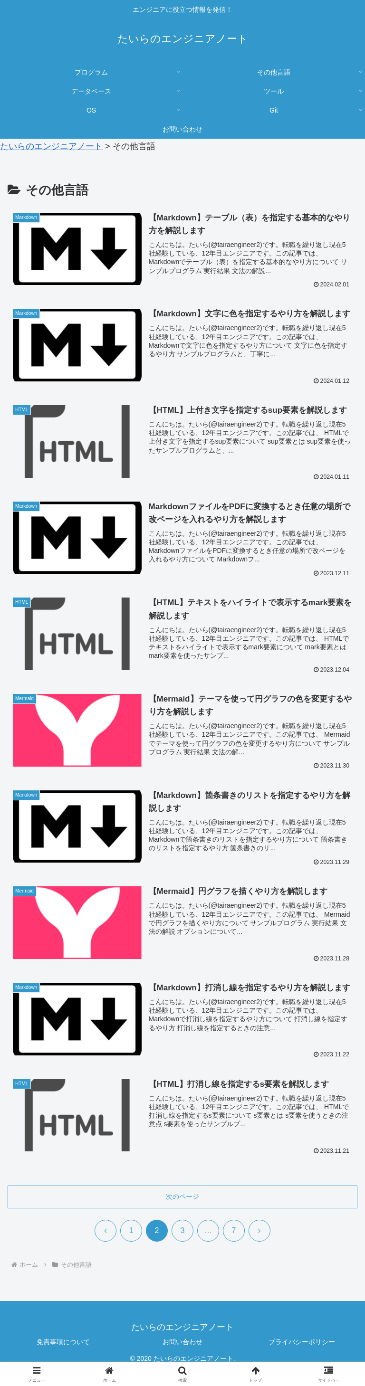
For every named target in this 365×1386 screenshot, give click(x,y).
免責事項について (63, 1343)
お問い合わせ (182, 1343)
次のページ (182, 1197)
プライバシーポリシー (302, 1343)
